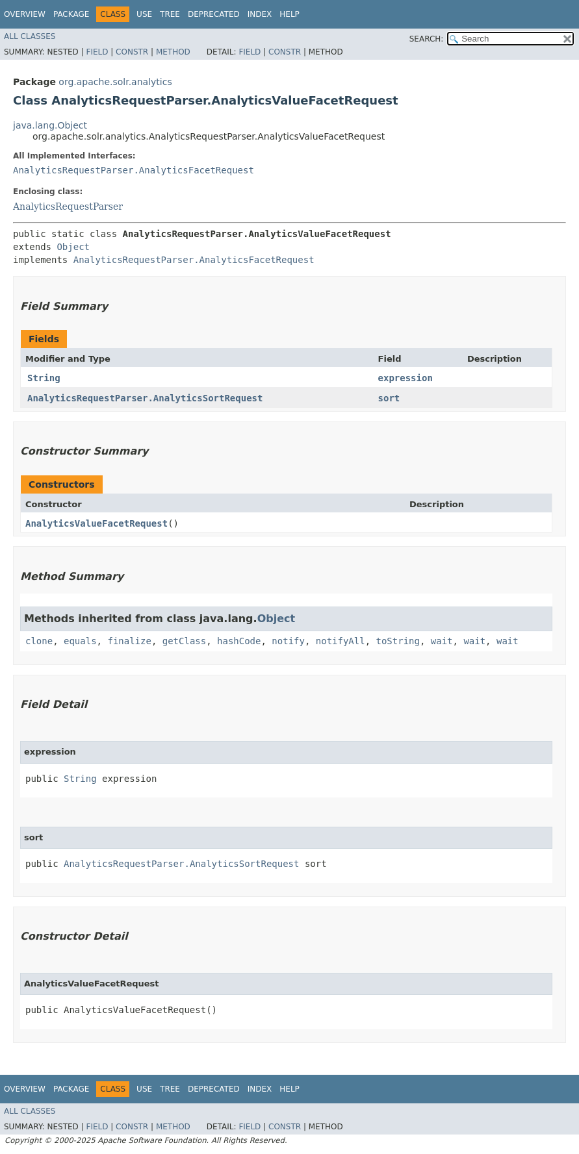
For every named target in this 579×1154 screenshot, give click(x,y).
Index (260, 14)
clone (39, 641)
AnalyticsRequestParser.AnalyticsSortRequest (145, 398)
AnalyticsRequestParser (68, 206)
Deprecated (214, 14)
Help (289, 14)
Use (144, 14)
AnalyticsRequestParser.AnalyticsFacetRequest (133, 170)
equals (80, 641)
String (43, 378)
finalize (129, 641)
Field (97, 51)
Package (71, 14)
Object (73, 247)
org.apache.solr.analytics (115, 82)
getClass (184, 641)
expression (405, 378)
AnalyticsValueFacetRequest (96, 523)
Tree (170, 14)
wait (442, 641)
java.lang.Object (50, 125)
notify (288, 641)
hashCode (239, 641)
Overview (24, 14)
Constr (132, 51)
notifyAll (340, 641)
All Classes (29, 36)
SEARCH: (426, 39)
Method (173, 51)
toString (398, 641)
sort (389, 398)
